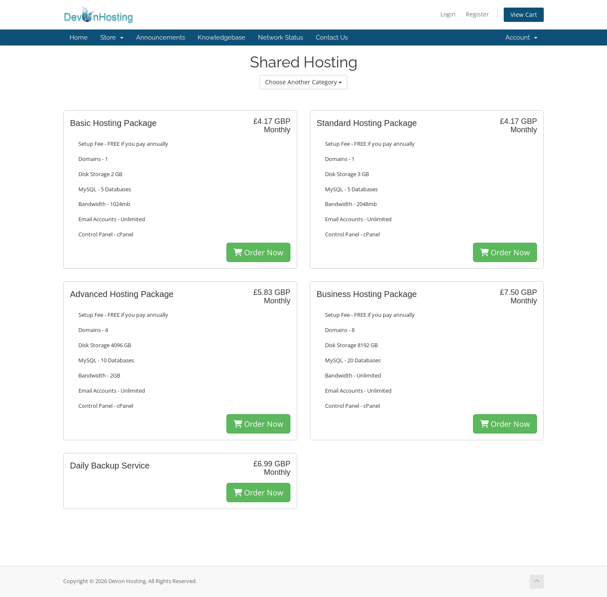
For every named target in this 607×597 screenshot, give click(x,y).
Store (112, 37)
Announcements (160, 37)
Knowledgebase (221, 37)
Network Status (280, 37)
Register (477, 14)
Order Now (258, 252)
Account (521, 37)
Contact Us (332, 37)
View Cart (523, 15)
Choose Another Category (303, 82)
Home (79, 37)
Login (448, 14)
